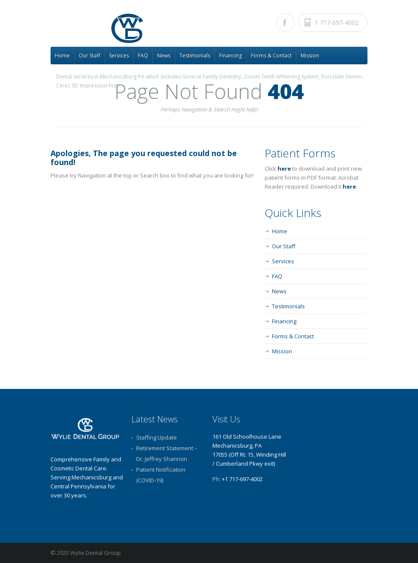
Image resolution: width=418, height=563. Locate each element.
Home (62, 55)
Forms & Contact (271, 55)
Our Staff (89, 55)
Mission (310, 55)
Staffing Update (156, 437)
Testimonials (194, 55)
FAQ (143, 55)
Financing (230, 55)
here (284, 168)
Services (119, 55)
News (163, 55)
